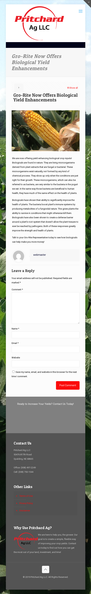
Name (15, 328)
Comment (17, 289)
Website (16, 357)
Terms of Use (26, 496)
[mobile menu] (81, 11)
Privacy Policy (26, 503)
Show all (72, 87)
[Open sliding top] (87, 4)
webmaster (39, 254)
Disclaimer (24, 510)
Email (15, 343)
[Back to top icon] (45, 569)
